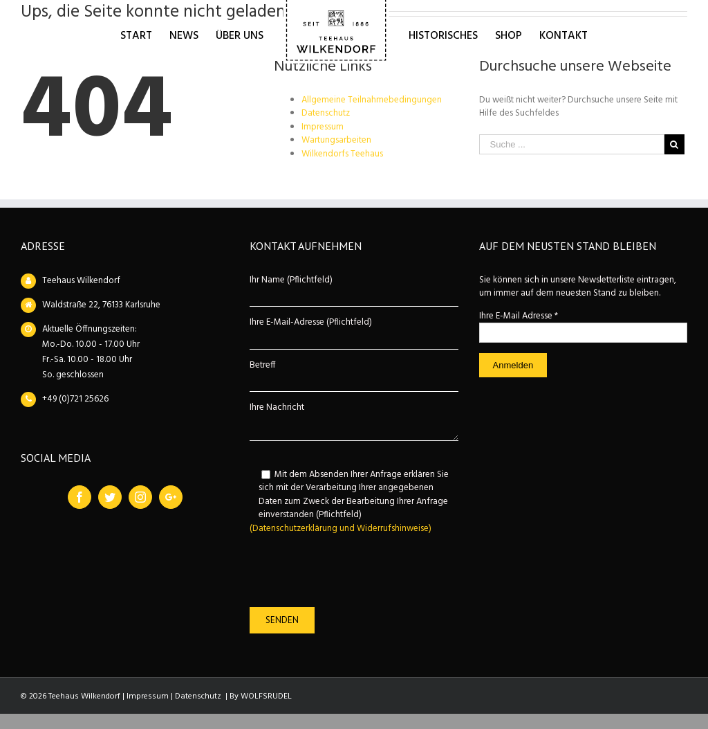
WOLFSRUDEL (266, 696)
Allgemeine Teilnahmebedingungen (371, 100)
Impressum (322, 127)
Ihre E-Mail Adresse (518, 316)
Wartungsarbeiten (336, 140)
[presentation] (355, 571)
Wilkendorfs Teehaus (342, 154)
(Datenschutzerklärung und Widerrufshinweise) (340, 528)
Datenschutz (325, 113)
